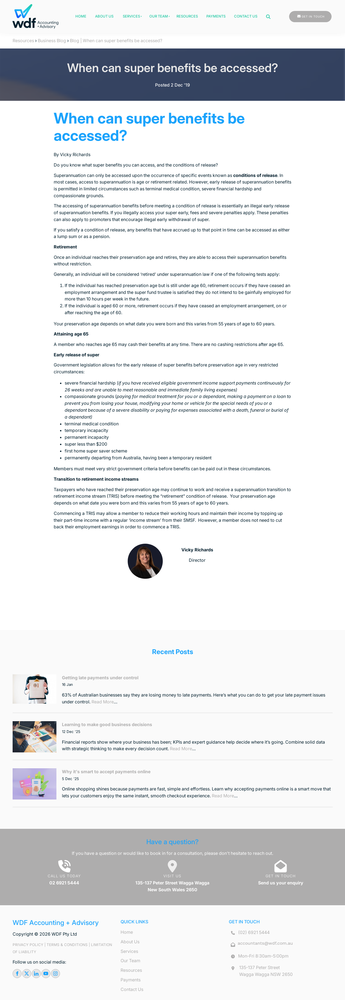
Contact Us (245, 16)
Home (80, 16)
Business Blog (52, 40)
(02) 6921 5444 (254, 932)
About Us (104, 16)
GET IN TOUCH (300, 14)
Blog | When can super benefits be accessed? (116, 40)
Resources (187, 16)
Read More (103, 701)
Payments (216, 16)
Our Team (158, 16)
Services (131, 16)
